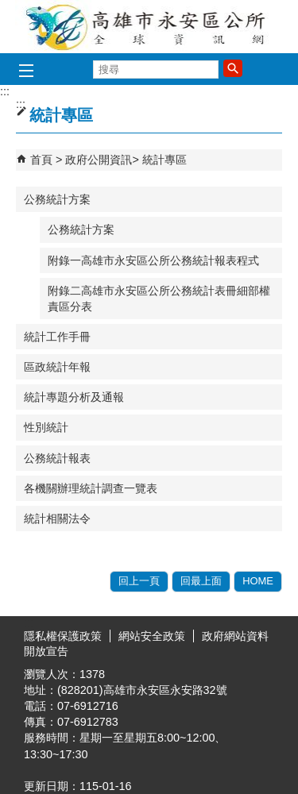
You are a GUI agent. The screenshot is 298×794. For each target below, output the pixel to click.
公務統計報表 (57, 458)
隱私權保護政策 (63, 636)
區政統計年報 (57, 366)
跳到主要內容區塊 (8, 8)
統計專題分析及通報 (74, 397)
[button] (232, 68)
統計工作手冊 (57, 336)
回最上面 (201, 581)
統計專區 (164, 159)
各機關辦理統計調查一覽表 (90, 488)
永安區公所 (149, 26)
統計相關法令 (57, 518)
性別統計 (46, 427)
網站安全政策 (151, 636)
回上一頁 (139, 581)
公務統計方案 (57, 199)
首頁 (41, 159)
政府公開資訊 (98, 159)
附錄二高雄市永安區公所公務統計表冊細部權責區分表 (159, 298)
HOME (257, 581)
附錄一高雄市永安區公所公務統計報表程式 (153, 260)
